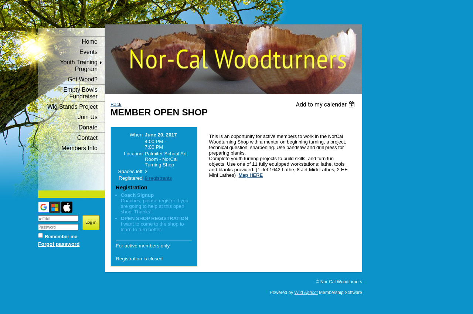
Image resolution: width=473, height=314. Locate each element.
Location (133, 153)
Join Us (88, 117)
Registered (130, 178)
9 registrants (158, 178)
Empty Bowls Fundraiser (81, 93)
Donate (88, 127)
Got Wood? (83, 79)
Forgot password (58, 244)
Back (116, 104)
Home (90, 41)
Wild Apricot (306, 292)
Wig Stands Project (72, 107)
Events (88, 52)
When (136, 135)
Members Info (79, 148)
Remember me (61, 236)
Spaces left (130, 171)
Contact (87, 138)
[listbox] (326, 104)
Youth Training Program (79, 65)
